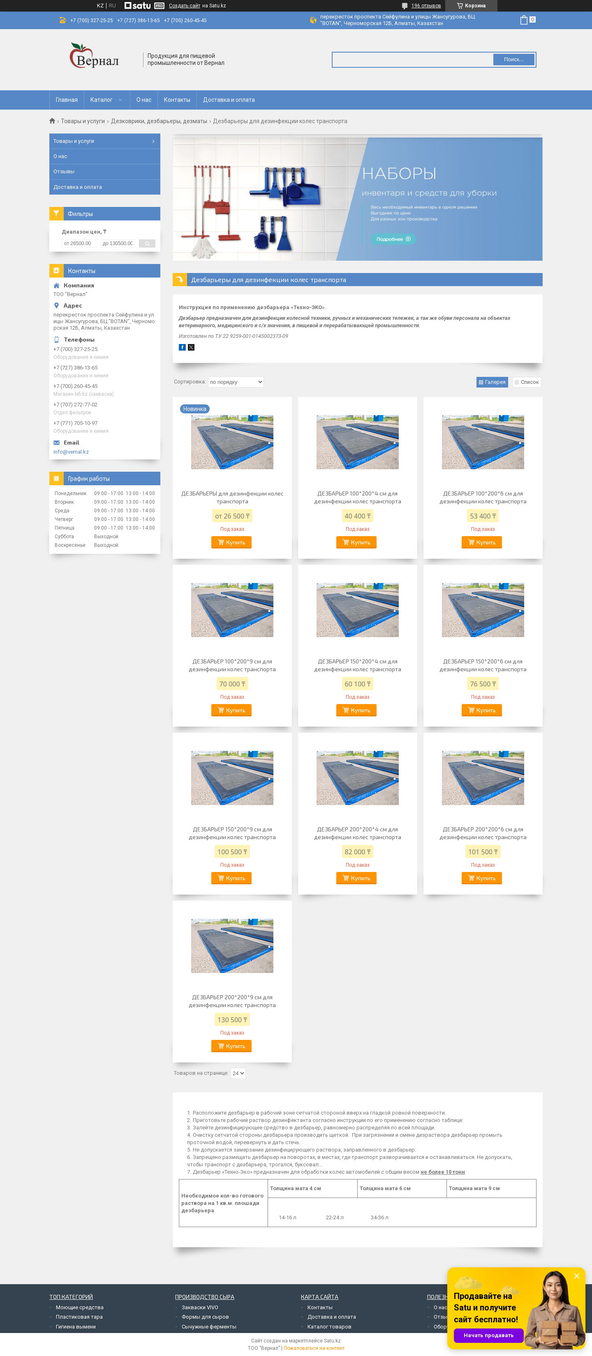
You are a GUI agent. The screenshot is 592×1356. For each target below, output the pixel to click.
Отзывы (63, 171)
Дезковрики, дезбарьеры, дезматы (159, 121)
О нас (143, 99)
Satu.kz (332, 1341)
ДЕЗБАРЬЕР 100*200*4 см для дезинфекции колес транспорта (357, 497)
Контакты (177, 99)
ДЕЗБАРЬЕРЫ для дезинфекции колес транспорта (232, 497)
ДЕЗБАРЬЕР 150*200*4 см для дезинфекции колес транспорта (357, 665)
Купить (235, 542)
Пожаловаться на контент (314, 1348)
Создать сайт (184, 6)
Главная (67, 99)
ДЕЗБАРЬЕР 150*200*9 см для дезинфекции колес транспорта (232, 833)
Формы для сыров (205, 1317)
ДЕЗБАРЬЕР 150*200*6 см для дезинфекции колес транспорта (483, 665)
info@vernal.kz (71, 452)
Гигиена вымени (76, 1327)
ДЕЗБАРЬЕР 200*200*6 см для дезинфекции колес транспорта (483, 833)
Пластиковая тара (79, 1317)
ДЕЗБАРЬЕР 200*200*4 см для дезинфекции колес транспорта (357, 833)
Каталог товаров (330, 1327)
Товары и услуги (83, 121)
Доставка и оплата (229, 99)
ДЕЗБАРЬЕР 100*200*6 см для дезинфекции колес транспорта (483, 497)
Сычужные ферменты (209, 1327)
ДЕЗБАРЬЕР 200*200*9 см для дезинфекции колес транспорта (232, 1000)
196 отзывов (426, 6)
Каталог (101, 99)
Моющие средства (80, 1307)
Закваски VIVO (200, 1307)
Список (530, 382)
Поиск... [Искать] (514, 59)
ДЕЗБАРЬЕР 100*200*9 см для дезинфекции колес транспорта (232, 665)
